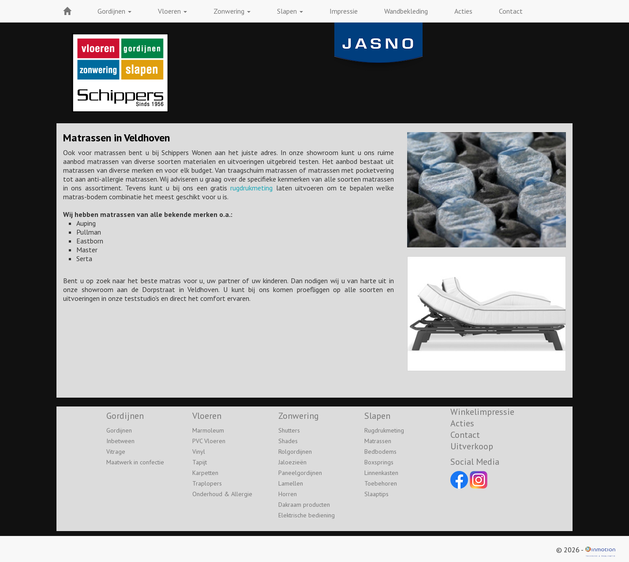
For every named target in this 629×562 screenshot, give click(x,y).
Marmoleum (208, 430)
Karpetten (205, 473)
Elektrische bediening (306, 515)
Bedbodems (380, 452)
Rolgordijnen (295, 452)
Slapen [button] (290, 11)
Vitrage (115, 452)
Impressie (343, 11)
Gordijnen (119, 430)
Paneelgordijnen (300, 473)
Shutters (289, 430)
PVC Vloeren (208, 441)
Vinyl (198, 452)
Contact (511, 11)
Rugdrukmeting (384, 430)
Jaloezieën (292, 462)
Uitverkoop (471, 446)
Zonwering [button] (232, 11)
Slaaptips (376, 494)
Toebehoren (380, 483)
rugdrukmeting (251, 187)
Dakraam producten (304, 505)
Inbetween (120, 441)
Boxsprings (378, 462)
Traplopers (207, 483)
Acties (463, 11)
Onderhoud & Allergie (222, 494)
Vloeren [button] (172, 11)
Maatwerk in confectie (135, 462)
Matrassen (377, 441)
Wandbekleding (406, 11)
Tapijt (199, 462)
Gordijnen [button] (114, 11)
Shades (288, 441)
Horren (287, 494)
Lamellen (290, 483)
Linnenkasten (381, 473)
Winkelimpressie (482, 412)
